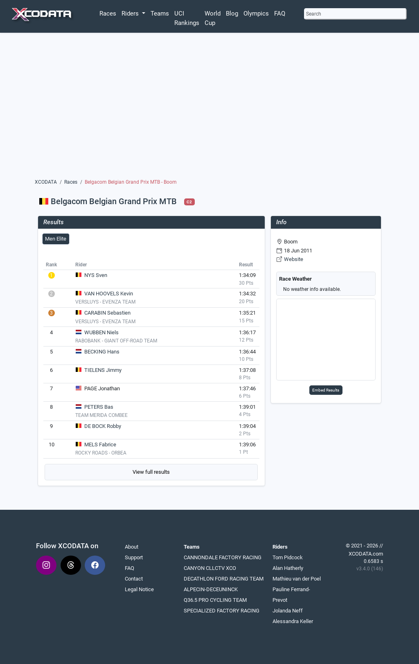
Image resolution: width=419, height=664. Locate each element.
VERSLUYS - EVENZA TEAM (105, 302)
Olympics (256, 13)
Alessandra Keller (293, 621)
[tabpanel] (151, 369)
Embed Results (325, 390)
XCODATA (46, 182)
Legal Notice (139, 589)
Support (134, 557)
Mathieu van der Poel (297, 579)
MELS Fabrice (100, 444)
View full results (151, 472)
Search (313, 14)
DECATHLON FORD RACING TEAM (224, 579)
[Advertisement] (209, 105)
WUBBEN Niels (101, 332)
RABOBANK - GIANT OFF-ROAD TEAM (116, 341)
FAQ (279, 13)
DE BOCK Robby (102, 426)
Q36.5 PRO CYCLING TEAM (215, 600)
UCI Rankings (186, 18)
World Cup (213, 18)
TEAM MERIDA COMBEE (101, 415)
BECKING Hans (101, 352)
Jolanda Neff (288, 611)
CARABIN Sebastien (107, 313)
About (131, 547)
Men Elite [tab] (55, 239)
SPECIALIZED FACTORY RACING (221, 611)
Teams (160, 13)
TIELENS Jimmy (103, 370)
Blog (232, 13)
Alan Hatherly (288, 568)
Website (293, 259)
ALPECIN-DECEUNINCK (211, 589)
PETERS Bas (98, 407)
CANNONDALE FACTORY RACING (222, 557)
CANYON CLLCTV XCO (210, 568)
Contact (134, 579)
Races (107, 13)
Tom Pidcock (288, 557)
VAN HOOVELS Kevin (108, 293)
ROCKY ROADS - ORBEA (100, 453)
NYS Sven (95, 275)
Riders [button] (131, 13)
